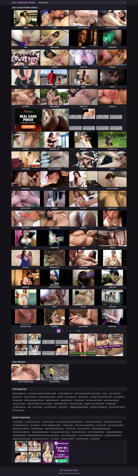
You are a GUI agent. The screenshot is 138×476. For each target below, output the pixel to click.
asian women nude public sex (85, 425)
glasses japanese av (19, 393)
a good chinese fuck (52, 400)
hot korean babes (37, 429)
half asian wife (79, 400)
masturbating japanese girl (101, 429)
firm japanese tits (18, 410)
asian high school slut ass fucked (101, 397)
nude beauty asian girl (111, 400)
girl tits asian (63, 407)
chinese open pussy (75, 404)
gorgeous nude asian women (94, 404)
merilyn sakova (68, 425)
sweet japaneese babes (114, 432)
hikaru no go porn (31, 397)
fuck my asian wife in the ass (33, 400)
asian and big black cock (96, 432)
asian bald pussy (70, 397)
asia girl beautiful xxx (65, 393)
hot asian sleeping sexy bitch (51, 425)
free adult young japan (115, 425)
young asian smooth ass (40, 439)
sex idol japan (34, 425)
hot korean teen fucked (94, 400)
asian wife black (119, 397)
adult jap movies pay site (98, 407)
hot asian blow (111, 404)
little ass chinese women (47, 397)
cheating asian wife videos (113, 422)
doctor (105, 393)
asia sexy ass (55, 439)
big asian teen (17, 400)
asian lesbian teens (50, 407)
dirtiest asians (37, 407)
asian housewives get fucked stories (91, 435)
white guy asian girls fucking (60, 432)
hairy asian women (48, 422)
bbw (29, 407)
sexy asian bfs (101, 425)
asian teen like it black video (54, 429)
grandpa (60, 397)
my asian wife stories (79, 432)
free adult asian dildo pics (21, 432)
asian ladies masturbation (93, 422)
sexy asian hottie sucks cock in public (39, 404)
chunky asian (95, 439)
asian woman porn (82, 439)
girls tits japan (83, 397)
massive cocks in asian (32, 422)
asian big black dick (19, 435)
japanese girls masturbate (21, 439)
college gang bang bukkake (79, 407)
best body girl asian (60, 404)
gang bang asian (66, 400)
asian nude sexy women (69, 435)
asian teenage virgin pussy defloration (70, 422)
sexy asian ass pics (19, 404)
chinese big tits (18, 422)
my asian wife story (19, 407)
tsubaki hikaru (17, 397)
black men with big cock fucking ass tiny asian (43, 435)
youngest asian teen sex (21, 429)
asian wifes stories (84, 429)
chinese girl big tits (67, 439)
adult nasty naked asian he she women (88, 393)
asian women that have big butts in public (42, 393)
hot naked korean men (20, 425)
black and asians (114, 393)
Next (78, 331)
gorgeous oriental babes (113, 435)
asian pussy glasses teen (40, 432)
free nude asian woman (117, 407)
